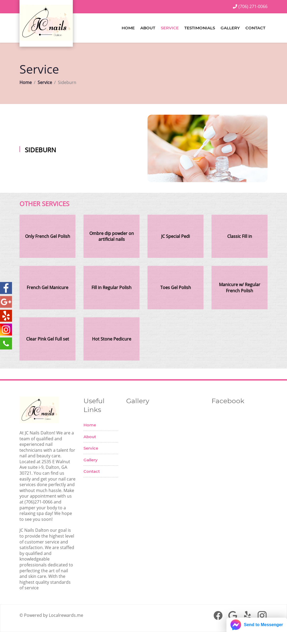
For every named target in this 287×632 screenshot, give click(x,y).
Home (128, 27)
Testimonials (199, 27)
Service (170, 27)
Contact (255, 27)
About (147, 27)
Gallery (230, 27)
